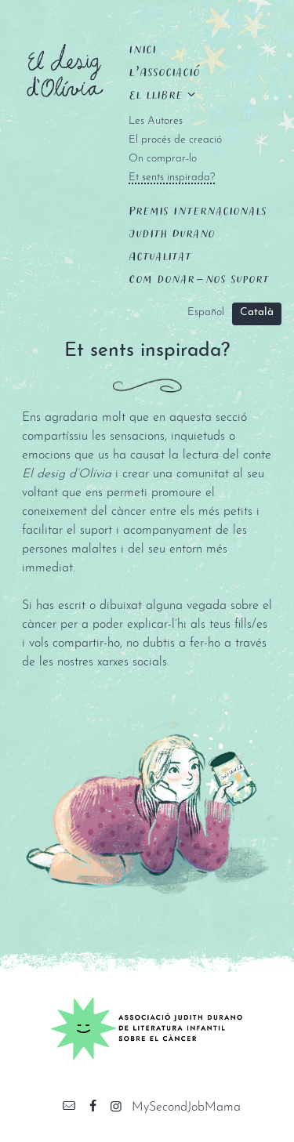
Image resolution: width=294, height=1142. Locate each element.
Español (205, 312)
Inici (142, 48)
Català (257, 312)
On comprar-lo (163, 159)
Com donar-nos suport (199, 278)
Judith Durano (172, 233)
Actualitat (160, 255)
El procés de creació (175, 140)
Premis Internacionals (198, 210)
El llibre (156, 94)
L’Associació (164, 71)
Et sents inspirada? (172, 177)
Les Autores (156, 121)
